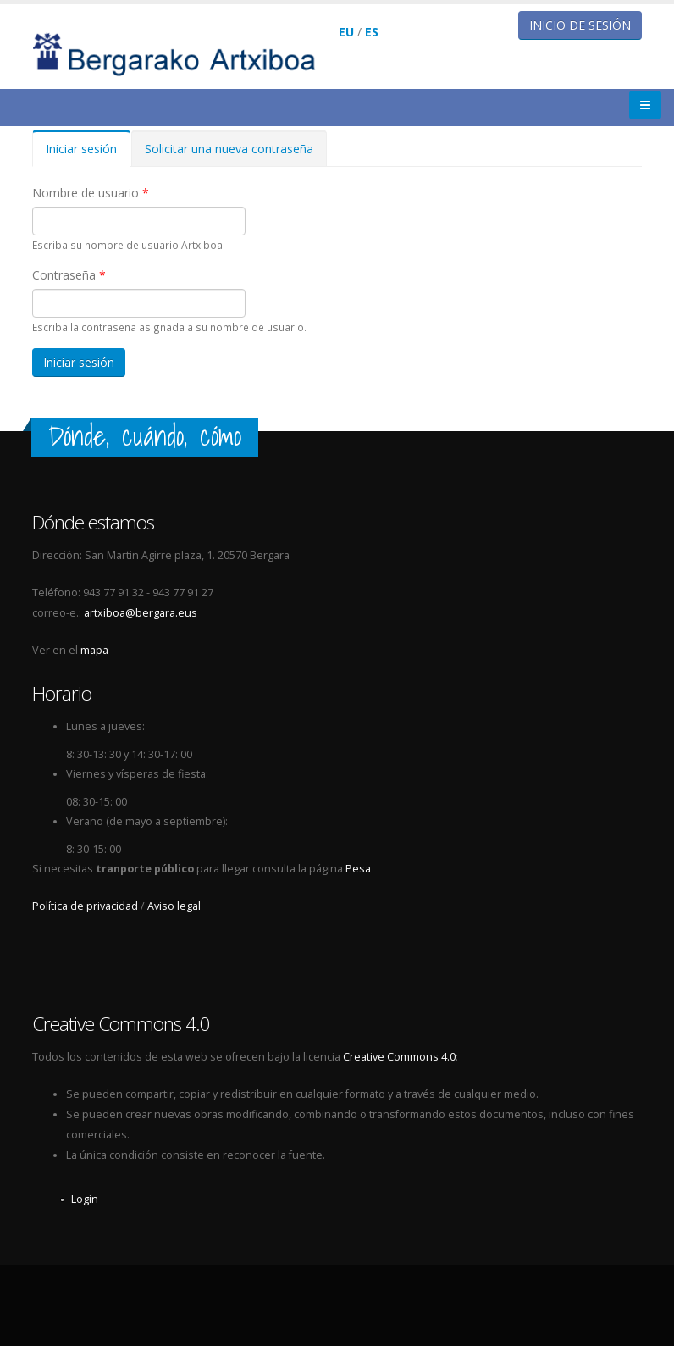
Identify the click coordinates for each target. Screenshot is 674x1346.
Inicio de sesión (580, 25)
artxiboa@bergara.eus (140, 613)
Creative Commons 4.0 (399, 1057)
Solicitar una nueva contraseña (229, 149)
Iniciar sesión (88, 154)
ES (371, 32)
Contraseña (69, 275)
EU (346, 32)
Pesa (358, 868)
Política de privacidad (85, 906)
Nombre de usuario (90, 193)
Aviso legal (174, 906)
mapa (94, 650)
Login (84, 1199)
